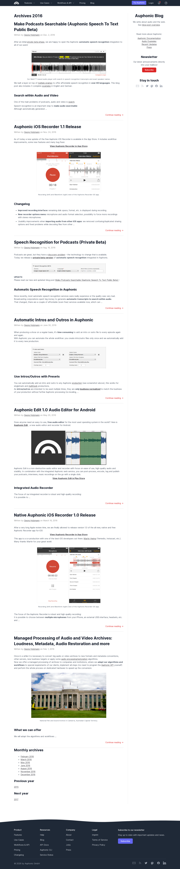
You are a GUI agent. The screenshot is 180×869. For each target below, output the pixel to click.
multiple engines (45, 83)
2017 (16, 799)
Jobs (68, 845)
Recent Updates (149, 44)
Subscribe (149, 70)
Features (29, 3)
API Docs (44, 845)
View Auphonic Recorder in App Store (69, 146)
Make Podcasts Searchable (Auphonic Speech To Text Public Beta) (87, 280)
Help (42, 835)
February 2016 (27, 756)
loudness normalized (90, 389)
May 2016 (25, 762)
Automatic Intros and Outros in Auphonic (53, 319)
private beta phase (35, 42)
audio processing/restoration (74, 659)
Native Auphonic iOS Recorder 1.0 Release (55, 515)
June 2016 (25, 765)
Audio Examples (149, 41)
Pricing (82, 3)
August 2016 (26, 768)
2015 (16, 787)
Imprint (95, 835)
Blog (92, 3)
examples (46, 86)
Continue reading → (114, 115)
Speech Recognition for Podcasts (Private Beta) (60, 242)
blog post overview (151, 25)
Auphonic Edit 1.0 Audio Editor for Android (54, 409)
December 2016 (28, 774)
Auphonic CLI (46, 850)
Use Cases (46, 3)
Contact (70, 840)
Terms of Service (100, 840)
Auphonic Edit (21, 425)
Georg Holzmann (32, 35)
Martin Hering (90, 538)
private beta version (43, 257)
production (77, 383)
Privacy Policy (98, 845)
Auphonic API (107, 665)
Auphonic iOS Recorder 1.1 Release (47, 126)
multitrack (33, 386)
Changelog (19, 855)
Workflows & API (65, 3)
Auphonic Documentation (149, 38)
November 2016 (28, 771)
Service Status (46, 855)
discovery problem (56, 254)
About (69, 835)
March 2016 (26, 759)
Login (151, 3)
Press (149, 47)
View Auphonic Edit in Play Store (68, 478)
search (71, 102)
